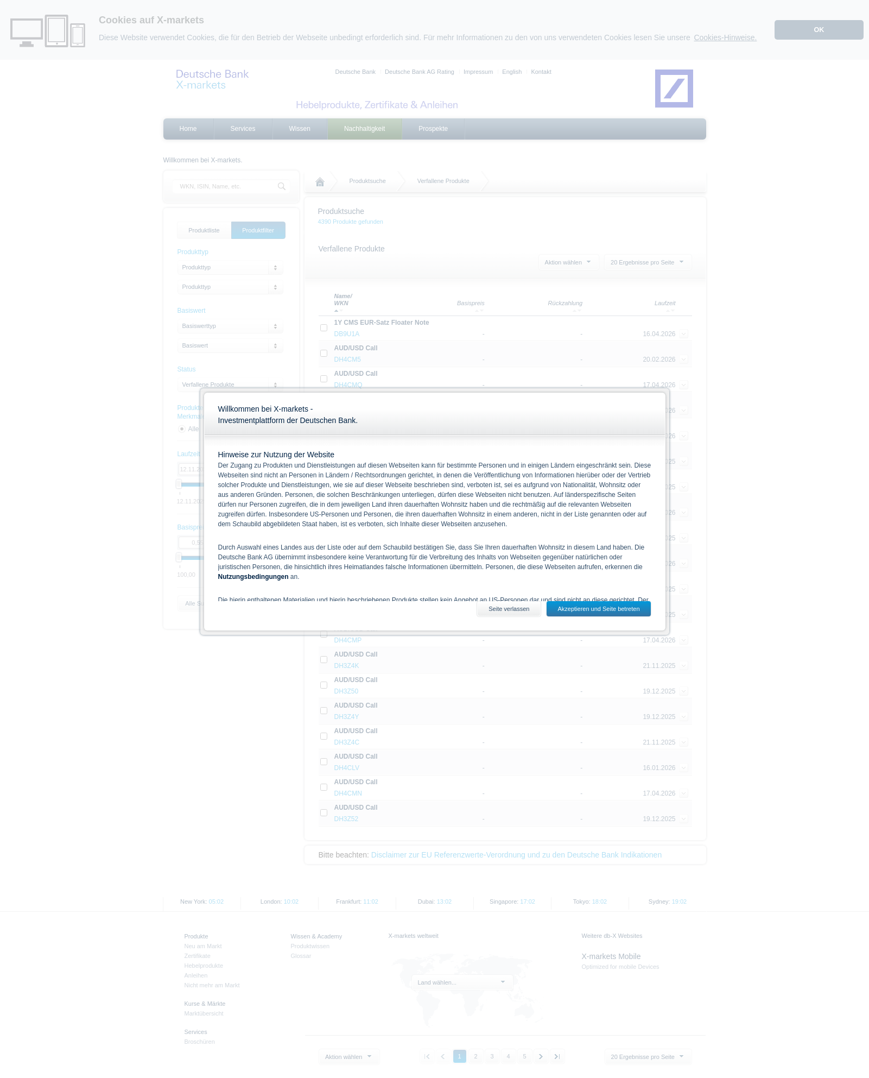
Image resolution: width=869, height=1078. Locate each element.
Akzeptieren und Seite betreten (598, 609)
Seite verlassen (509, 609)
